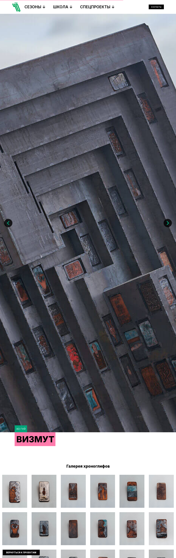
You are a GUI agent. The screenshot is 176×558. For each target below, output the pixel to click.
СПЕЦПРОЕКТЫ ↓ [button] (97, 7)
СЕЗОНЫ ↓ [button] (35, 7)
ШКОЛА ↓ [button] (63, 7)
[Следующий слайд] (168, 79)
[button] (14, 491)
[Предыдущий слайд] (8, 79)
